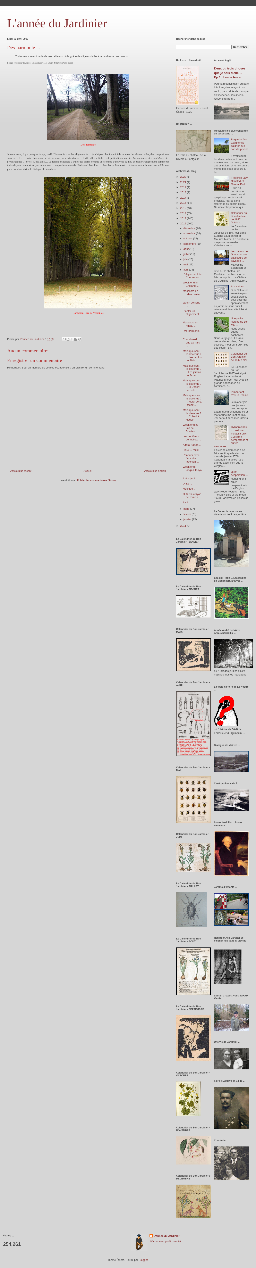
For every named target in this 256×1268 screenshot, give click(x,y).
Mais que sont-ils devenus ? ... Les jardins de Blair (192, 355)
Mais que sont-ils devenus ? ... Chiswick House (192, 414)
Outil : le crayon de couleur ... (192, 495)
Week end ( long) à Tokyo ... (192, 470)
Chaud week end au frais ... (191, 342)
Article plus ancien (155, 470)
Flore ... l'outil (190, 449)
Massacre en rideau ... (190, 324)
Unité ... (187, 483)
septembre (190, 243)
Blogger (143, 1259)
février (188, 514)
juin (186, 259)
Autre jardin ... (191, 478)
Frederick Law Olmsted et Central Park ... (240, 181)
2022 (183, 176)
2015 (183, 207)
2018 (183, 192)
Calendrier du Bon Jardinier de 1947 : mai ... (239, 358)
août (186, 248)
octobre (188, 238)
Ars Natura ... (239, 286)
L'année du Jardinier (57, 23)
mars (187, 508)
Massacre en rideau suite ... (191, 294)
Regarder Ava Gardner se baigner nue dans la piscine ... (239, 146)
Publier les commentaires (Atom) (96, 480)
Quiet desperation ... (239, 473)
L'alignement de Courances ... (192, 276)
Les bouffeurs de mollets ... (192, 438)
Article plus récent (20, 470)
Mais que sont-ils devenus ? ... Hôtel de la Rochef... (192, 400)
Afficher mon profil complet (165, 1241)
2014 (183, 213)
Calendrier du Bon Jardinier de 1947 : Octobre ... (239, 218)
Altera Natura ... (192, 444)
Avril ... (187, 502)
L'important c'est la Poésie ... (239, 395)
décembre (190, 228)
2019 (183, 187)
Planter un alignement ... (191, 314)
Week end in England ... (190, 284)
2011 (183, 525)
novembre (190, 233)
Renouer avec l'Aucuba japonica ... (191, 458)
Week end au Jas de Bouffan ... (190, 428)
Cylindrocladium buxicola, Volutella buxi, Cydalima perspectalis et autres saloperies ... (231, 436)
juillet (187, 254)
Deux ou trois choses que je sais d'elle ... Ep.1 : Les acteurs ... (230, 73)
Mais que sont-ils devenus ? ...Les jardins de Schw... (192, 370)
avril (186, 269)
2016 (183, 202)
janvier (188, 519)
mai (186, 264)
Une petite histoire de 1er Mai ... (239, 321)
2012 (183, 223)
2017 (183, 197)
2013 (183, 218)
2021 (183, 182)
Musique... (189, 488)
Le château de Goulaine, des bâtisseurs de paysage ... (239, 256)
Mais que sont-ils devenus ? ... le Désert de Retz (192, 385)
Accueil (88, 470)
